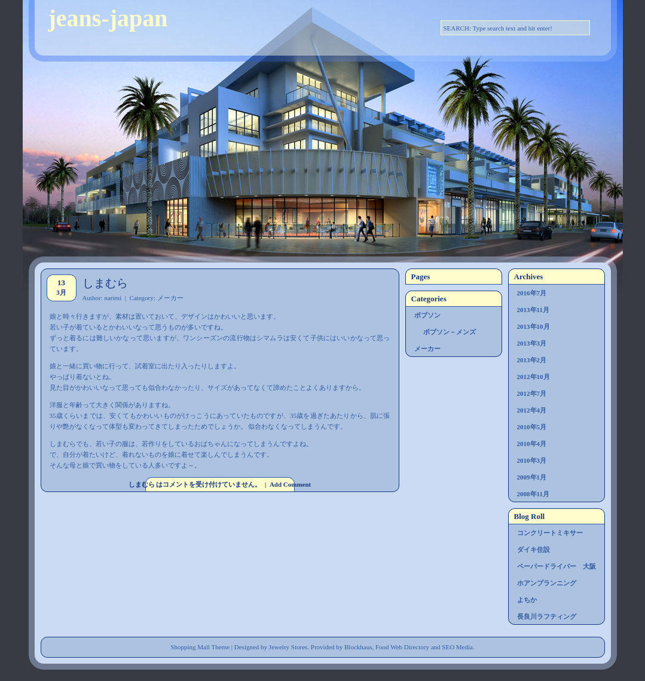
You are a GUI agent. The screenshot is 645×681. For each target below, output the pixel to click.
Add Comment (290, 484)
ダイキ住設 (533, 549)
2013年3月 (532, 343)
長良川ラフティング (546, 616)
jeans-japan (108, 18)
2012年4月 (532, 410)
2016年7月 (532, 293)
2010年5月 (532, 426)
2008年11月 (533, 493)
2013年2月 (532, 360)
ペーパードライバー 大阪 (556, 566)
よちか (527, 599)
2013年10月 (533, 326)
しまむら (105, 283)
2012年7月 (532, 393)
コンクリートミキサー (550, 532)
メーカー (170, 297)
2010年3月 (532, 460)
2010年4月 (532, 443)
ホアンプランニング (546, 583)
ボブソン (427, 315)
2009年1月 (532, 477)
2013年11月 (533, 309)
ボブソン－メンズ (449, 331)
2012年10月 (533, 376)
